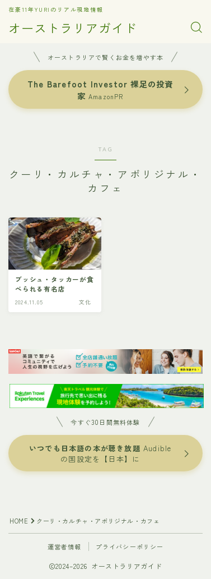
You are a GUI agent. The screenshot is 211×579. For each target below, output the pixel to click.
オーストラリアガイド (72, 27)
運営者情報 (65, 546)
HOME (19, 520)
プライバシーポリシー (130, 546)
